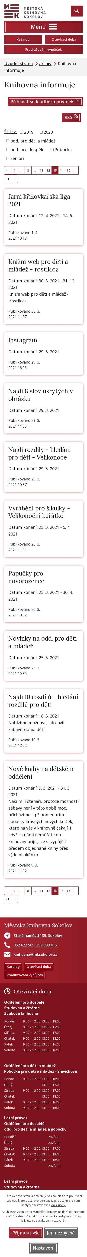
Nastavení (44, 1248)
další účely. (58, 1205)
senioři (17, 158)
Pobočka (63, 149)
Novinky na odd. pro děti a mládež (42, 642)
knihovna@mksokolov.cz (36, 954)
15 (68, 170)
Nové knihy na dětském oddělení (41, 772)
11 (41, 170)
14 (62, 170)
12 (48, 170)
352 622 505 (24, 945)
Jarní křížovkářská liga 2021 (39, 200)
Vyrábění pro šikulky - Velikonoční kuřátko (39, 512)
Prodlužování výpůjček (43, 49)
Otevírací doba (64, 39)
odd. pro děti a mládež (32, 140)
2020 (48, 132)
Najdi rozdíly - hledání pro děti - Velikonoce (39, 453)
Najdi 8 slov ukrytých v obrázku (40, 395)
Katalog (22, 39)
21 (7, 179)
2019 (28, 132)
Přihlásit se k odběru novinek (45, 101)
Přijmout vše (26, 1233)
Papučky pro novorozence (26, 577)
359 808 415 (46, 945)
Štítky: (10, 131)
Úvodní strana (18, 63)
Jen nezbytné (61, 1233)
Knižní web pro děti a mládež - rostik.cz (38, 265)
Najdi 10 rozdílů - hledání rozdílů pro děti (43, 700)
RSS (71, 117)
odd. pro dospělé (27, 149)
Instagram (22, 340)
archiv (45, 63)
